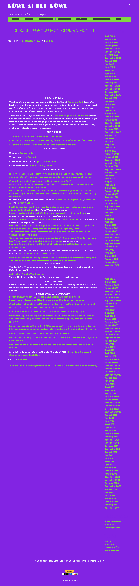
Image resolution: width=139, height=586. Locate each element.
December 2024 (112, 85)
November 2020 (112, 237)
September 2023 (113, 132)
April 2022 (110, 184)
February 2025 (112, 79)
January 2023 (111, 157)
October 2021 (111, 203)
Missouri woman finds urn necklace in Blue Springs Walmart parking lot (44, 296)
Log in (108, 541)
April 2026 (110, 36)
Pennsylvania (26, 153)
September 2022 (113, 169)
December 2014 (112, 265)
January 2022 (111, 194)
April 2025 (110, 73)
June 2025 (110, 67)
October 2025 (112, 55)
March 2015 (110, 256)
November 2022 (112, 163)
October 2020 (112, 240)
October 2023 (111, 129)
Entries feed (111, 544)
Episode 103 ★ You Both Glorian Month (53, 30)
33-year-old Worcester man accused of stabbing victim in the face (43, 144)
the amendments (70, 219)
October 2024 (112, 92)
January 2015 (111, 262)
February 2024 (112, 116)
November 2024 (112, 89)
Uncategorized (112, 527)
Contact (64, 19)
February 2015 (111, 259)
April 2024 (110, 110)
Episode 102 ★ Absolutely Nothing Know (29, 365)
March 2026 (110, 39)
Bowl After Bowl (38, 6)
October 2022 (112, 166)
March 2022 (110, 188)
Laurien (49, 41)
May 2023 (109, 144)
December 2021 (112, 197)
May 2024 (109, 107)
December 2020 (112, 234)
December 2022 (112, 160)
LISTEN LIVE (101, 19)
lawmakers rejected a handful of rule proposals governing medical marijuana (47, 213)
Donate (81, 19)
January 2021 (111, 231)
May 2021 (109, 219)
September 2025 (113, 58)
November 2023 (112, 126)
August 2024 (111, 98)
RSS (118, 19)
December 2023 (112, 123)
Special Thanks (70, 580)
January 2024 (111, 120)
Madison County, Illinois (40, 165)
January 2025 (111, 82)
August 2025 (111, 61)
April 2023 (110, 147)
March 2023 (110, 150)
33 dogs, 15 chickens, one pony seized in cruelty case (35, 136)
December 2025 (112, 48)
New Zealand (29, 157)
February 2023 (112, 154)
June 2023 (109, 141)
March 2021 (110, 225)
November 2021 (112, 200)
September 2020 (113, 243)
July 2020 (109, 249)
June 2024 (110, 104)
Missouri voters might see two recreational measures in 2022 (40, 181)
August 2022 (111, 172)
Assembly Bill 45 (25, 202)
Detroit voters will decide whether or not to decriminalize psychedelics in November (51, 190)
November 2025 (112, 51)
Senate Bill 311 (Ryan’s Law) (69, 199)
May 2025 (109, 70)
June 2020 (110, 253)
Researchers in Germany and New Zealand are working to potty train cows (46, 300)
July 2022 (109, 175)
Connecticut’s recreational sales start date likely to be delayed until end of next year (53, 238)
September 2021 (112, 206)
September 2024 (113, 95)
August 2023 (111, 135)
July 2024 (109, 101)
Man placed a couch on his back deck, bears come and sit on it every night (46, 311)
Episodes (46, 19)
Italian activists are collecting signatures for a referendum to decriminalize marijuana (52, 257)
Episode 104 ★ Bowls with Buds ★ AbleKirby (76, 365)
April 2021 (109, 222)
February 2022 (112, 191)
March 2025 (110, 76)
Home (15, 19)
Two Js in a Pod (75, 102)
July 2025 (109, 64)
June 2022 (110, 178)
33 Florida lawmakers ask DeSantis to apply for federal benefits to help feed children (52, 140)
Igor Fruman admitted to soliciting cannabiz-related (36, 241)
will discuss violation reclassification (37, 253)
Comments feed (112, 547)
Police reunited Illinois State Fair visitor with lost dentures (39, 333)
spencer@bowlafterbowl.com (89, 561)
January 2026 (111, 45)
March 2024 (110, 113)
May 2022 (109, 181)
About (29, 19)
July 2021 (109, 212)
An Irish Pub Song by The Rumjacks (26, 274)
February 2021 (111, 228)
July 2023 (109, 138)
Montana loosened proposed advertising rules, (33, 219)
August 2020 (111, 246)
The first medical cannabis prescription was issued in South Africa (43, 260)
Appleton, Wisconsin (46, 161)
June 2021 (109, 215)
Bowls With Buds (113, 521)
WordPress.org (112, 550)
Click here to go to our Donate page (71, 115)
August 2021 (111, 209)
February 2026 (112, 42)
